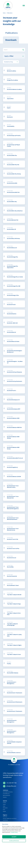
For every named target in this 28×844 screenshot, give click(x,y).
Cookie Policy (14, 832)
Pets (4, 809)
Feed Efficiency (6, 793)
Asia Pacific (5, 820)
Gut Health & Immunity (8, 792)
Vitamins (5, 797)
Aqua (4, 806)
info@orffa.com (9, 786)
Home (4, 13)
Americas (5, 816)
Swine (4, 804)
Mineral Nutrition (6, 795)
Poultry (4, 802)
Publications (9, 13)
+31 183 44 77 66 (9, 783)
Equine (4, 811)
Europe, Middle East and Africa (9, 818)
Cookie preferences (14, 840)
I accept (14, 837)
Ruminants (5, 807)
